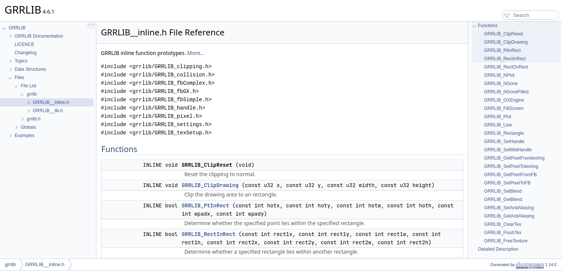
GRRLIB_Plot (497, 116)
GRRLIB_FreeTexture (505, 241)
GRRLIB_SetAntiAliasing (509, 207)
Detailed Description (498, 249)
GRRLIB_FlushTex (502, 232)
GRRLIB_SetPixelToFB (507, 183)
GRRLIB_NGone (501, 83)
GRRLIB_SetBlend (503, 191)
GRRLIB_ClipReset (503, 34)
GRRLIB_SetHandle (504, 141)
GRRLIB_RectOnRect (506, 67)
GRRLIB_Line (498, 125)
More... (195, 52)
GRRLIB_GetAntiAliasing (509, 216)
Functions (488, 25)
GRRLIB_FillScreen (504, 108)
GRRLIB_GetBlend (503, 199)
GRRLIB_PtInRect (205, 205)
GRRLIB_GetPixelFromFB (510, 174)
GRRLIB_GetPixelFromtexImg (514, 158)
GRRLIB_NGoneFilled (506, 91)
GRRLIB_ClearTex (502, 224)
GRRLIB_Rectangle (504, 133)
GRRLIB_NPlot (499, 75)
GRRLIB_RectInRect (209, 234)
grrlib (10, 264)
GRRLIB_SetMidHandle (508, 149)
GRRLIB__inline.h (44, 264)
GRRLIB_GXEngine (504, 100)
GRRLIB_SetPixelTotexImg (511, 166)
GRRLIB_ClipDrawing (210, 185)
